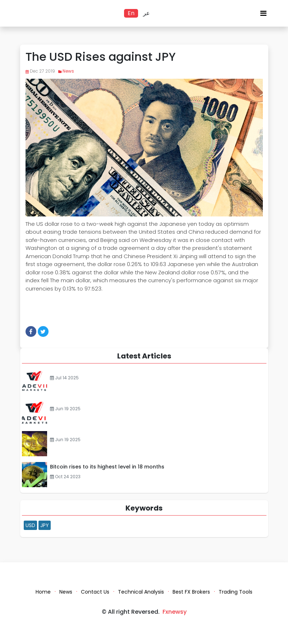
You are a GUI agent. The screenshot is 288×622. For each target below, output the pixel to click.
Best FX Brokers (191, 591)
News (68, 71)
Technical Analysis (141, 591)
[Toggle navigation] (263, 15)
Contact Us (95, 591)
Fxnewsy (175, 612)
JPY (44, 525)
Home (43, 591)
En (131, 13)
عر (146, 13)
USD (30, 525)
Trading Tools (235, 591)
